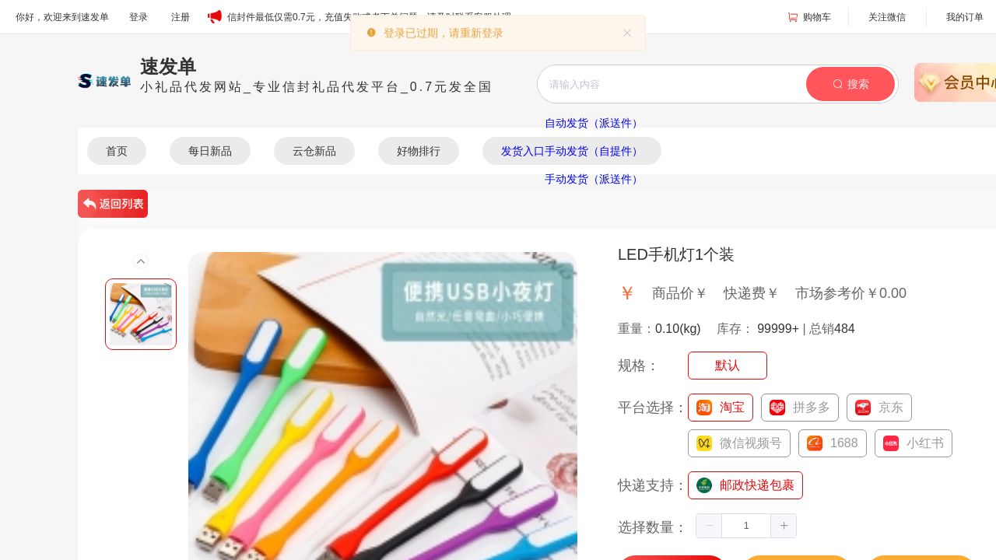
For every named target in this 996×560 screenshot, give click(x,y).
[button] (709, 525)
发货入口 (523, 151)
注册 (180, 17)
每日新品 (210, 151)
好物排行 (418, 151)
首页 (117, 151)
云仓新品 (314, 151)
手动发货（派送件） (594, 179)
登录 (138, 17)
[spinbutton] (746, 525)
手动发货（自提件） (594, 151)
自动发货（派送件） (594, 123)
